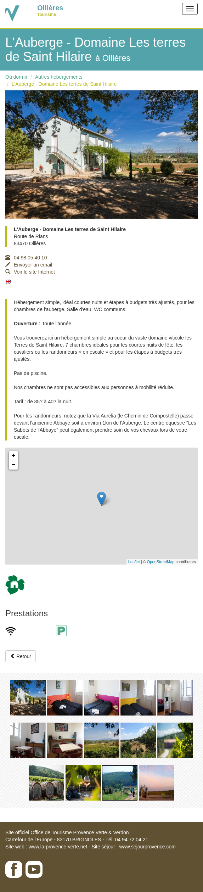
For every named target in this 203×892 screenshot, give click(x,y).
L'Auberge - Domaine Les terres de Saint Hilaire (64, 84)
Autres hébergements (59, 77)
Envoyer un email (28, 265)
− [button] (14, 465)
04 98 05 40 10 (26, 257)
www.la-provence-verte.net (57, 846)
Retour (20, 656)
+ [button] (14, 455)
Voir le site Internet (30, 272)
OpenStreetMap (161, 562)
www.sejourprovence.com (147, 846)
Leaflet (134, 562)
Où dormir (16, 77)
